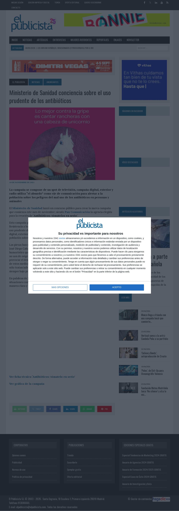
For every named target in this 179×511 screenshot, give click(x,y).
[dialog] (89, 255)
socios (62, 238)
